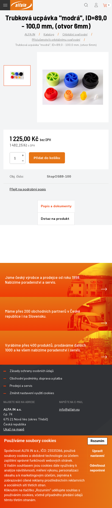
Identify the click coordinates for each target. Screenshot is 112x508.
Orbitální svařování (74, 34)
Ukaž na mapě (13, 429)
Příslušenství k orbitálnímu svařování (56, 40)
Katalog (49, 34)
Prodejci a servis (21, 386)
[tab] (56, 206)
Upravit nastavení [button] (97, 453)
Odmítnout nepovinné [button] (97, 468)
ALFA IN (30, 34)
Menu (5, 5)
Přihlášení (96, 5)
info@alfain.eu (69, 409)
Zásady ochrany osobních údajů (32, 371)
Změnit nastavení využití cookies (32, 393)
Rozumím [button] (97, 441)
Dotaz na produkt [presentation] (55, 218)
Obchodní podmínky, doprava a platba (36, 379)
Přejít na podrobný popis (28, 189)
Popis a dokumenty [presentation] (56, 206)
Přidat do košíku (47, 158)
